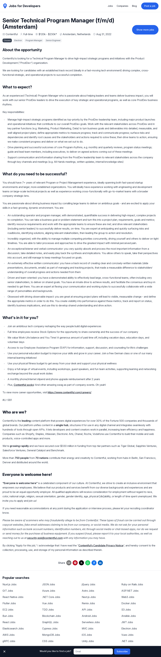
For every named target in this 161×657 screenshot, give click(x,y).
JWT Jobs (127, 622)
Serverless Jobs (91, 622)
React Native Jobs (13, 597)
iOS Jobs (87, 634)
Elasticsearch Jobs (13, 628)
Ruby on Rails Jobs (132, 584)
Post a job (149, 6)
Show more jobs (145, 29)
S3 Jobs (126, 609)
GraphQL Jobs (50, 622)
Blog (134, 6)
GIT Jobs (8, 590)
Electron (18, 40)
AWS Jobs (9, 634)
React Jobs (9, 622)
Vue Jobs (47, 603)
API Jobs (87, 609)
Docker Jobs (128, 603)
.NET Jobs (127, 641)
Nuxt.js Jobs (10, 584)
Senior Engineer (53, 40)
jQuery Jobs (88, 584)
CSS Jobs (47, 641)
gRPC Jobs (9, 641)
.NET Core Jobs (51, 597)
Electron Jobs (129, 628)
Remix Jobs (88, 603)
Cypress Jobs (50, 628)
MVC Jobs (87, 628)
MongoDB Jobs (51, 634)
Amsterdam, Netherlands (77, 34)
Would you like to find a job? (55, 651)
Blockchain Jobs (51, 615)
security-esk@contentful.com (45, 537)
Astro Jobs (88, 590)
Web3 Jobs (127, 597)
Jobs (110, 6)
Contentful (12, 34)
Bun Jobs (8, 615)
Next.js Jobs (89, 597)
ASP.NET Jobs (130, 590)
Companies (122, 6)
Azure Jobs (48, 590)
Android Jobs (89, 615)
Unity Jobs (88, 641)
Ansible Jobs (128, 615)
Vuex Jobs (127, 634)
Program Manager (34, 40)
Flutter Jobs (9, 603)
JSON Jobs (48, 584)
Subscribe (122, 651)
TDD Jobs (48, 609)
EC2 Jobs (8, 609)
